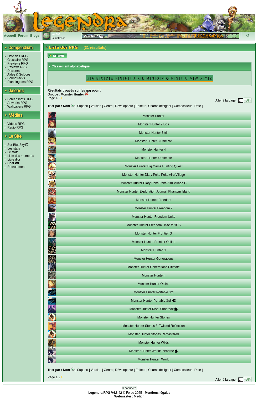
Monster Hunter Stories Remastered (153, 334)
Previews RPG (17, 63)
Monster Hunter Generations (153, 259)
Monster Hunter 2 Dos (153, 124)
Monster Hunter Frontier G (153, 233)
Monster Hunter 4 (153, 149)
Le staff (12, 152)
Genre (108, 106)
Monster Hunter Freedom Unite (153, 217)
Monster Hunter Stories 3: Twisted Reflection (153, 326)
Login (55, 38)
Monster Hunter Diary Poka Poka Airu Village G (154, 183)
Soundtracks (16, 78)
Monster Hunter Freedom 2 (153, 208)
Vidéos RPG (16, 124)
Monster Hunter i (153, 275)
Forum (23, 36)
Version (96, 106)
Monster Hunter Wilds (153, 342)
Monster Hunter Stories (153, 317)
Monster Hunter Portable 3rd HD (153, 300)
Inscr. (62, 38)
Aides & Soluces (18, 74)
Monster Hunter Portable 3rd (153, 292)
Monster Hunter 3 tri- (153, 133)
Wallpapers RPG (19, 106)
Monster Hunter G (153, 250)
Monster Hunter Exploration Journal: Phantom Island (153, 191)
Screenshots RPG (20, 99)
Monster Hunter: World (153, 359)
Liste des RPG (17, 56)
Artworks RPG (17, 103)
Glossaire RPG (17, 60)
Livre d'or (13, 159)
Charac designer (159, 106)
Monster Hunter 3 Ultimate (153, 141)
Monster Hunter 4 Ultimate (153, 158)
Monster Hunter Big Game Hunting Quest (153, 166)
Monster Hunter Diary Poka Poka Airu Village (153, 175)
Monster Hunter (153, 116)
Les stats (13, 148)
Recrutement (16, 167)
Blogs (35, 36)
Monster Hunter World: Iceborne (153, 351)
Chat (10, 163)
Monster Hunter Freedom (153, 200)
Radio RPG (15, 127)
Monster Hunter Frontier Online (153, 242)
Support (82, 106)
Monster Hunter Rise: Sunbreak (154, 309)
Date (197, 106)
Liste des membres (20, 156)
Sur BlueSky (17, 145)
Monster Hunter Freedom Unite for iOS (153, 225)
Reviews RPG (17, 67)
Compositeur (183, 106)
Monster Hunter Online (153, 284)
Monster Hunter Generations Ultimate (153, 267)
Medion (139, 396)
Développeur (124, 106)
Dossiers (13, 71)
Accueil (10, 36)
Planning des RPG (20, 82)
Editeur (141, 106)
